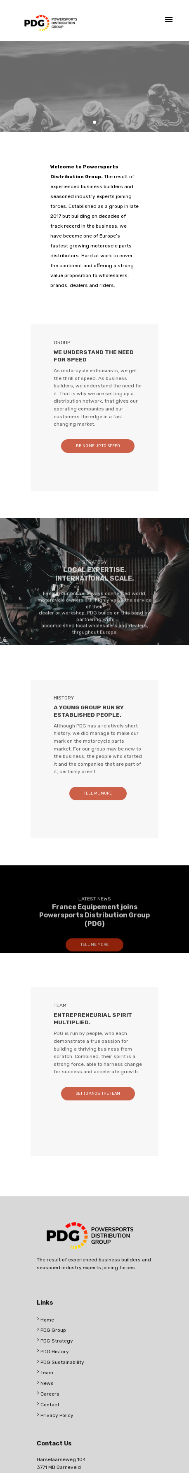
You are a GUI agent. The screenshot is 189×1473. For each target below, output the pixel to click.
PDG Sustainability (62, 1362)
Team (46, 1372)
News (47, 1383)
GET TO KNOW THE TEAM (98, 1093)
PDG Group (53, 1330)
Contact (49, 1405)
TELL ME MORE (98, 793)
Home (47, 1320)
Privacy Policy (56, 1415)
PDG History (54, 1351)
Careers (49, 1394)
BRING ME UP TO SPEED (98, 445)
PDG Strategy (56, 1341)
